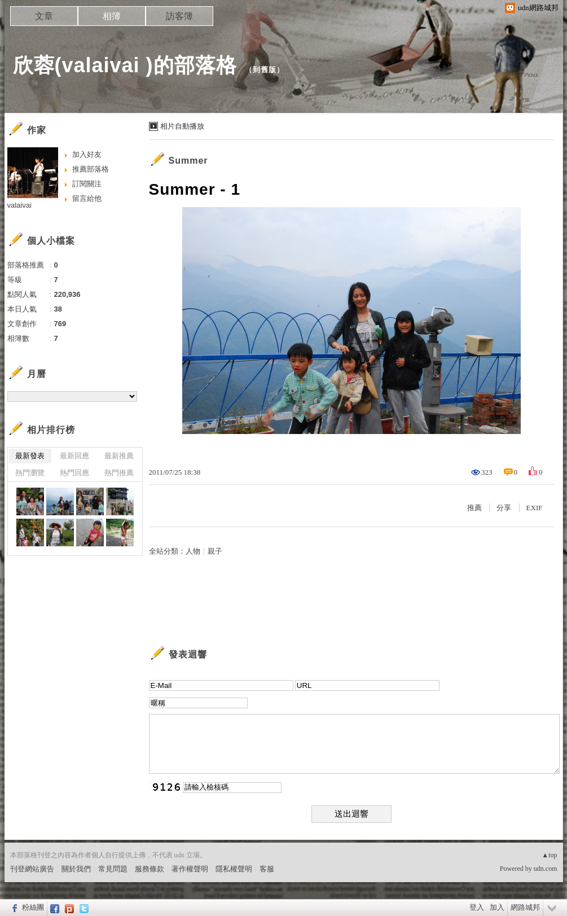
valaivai (19, 205)
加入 (497, 907)
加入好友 (87, 154)
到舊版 (264, 69)
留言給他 (87, 198)
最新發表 (30, 456)
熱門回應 (74, 472)
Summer (188, 160)
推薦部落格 (90, 169)
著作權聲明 (190, 869)
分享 (503, 507)
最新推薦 (119, 456)
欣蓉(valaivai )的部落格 (125, 65)
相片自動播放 (182, 126)
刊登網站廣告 (32, 869)
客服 (267, 869)
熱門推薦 (119, 472)
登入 (476, 907)
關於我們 (76, 869)
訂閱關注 (87, 183)
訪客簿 (179, 16)
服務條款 (149, 869)
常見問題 (113, 869)
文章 (44, 16)
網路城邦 (525, 907)
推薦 (474, 507)
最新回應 (74, 456)
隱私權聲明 (234, 869)
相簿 (112, 16)
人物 (193, 551)
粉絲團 (33, 907)
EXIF (534, 507)
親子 (215, 551)
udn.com (545, 869)
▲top (549, 855)
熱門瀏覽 (30, 472)
